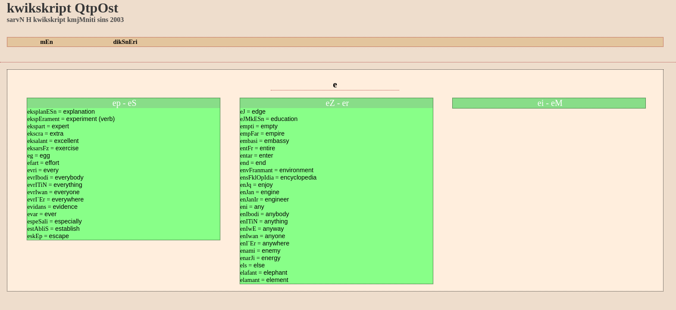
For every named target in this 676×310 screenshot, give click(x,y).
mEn (46, 41)
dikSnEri (125, 41)
